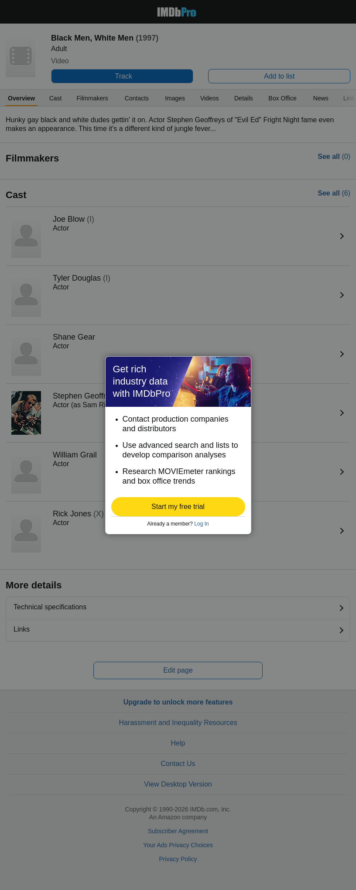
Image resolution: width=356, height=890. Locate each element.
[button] (178, 507)
